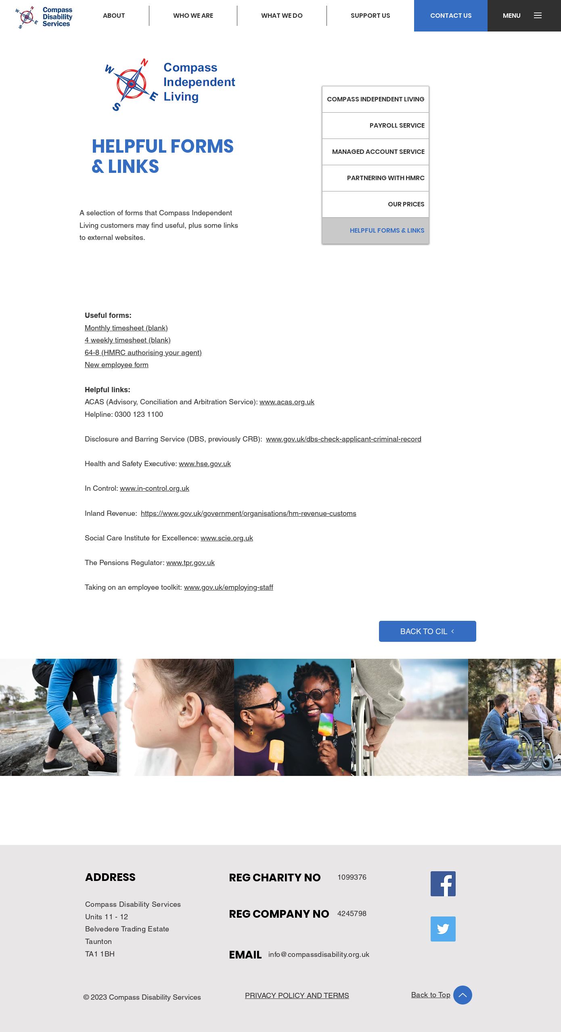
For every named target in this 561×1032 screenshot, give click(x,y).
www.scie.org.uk (227, 538)
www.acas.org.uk (287, 401)
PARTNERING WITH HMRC (386, 178)
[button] (512, 15)
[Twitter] (443, 929)
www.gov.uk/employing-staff (228, 587)
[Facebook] (443, 883)
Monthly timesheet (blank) (126, 328)
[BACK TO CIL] (427, 631)
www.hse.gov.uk (205, 463)
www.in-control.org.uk (154, 488)
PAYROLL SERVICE (397, 125)
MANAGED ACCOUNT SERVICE (378, 151)
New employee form (117, 364)
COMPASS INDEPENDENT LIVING (376, 99)
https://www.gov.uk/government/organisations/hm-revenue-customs (248, 513)
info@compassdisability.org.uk (318, 954)
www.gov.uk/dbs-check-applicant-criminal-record (343, 439)
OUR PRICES (406, 204)
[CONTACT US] (451, 16)
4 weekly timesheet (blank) (128, 340)
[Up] (462, 995)
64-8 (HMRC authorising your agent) (143, 352)
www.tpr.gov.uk (190, 562)
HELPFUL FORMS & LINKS (387, 230)
